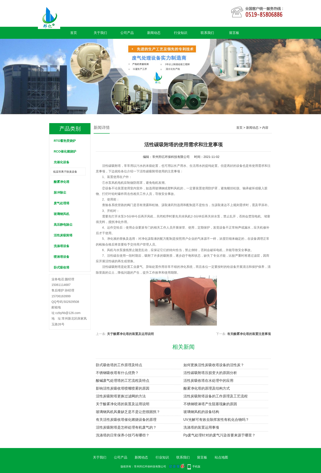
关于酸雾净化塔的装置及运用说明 (130, 334)
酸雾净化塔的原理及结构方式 (206, 388)
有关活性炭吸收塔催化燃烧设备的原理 (126, 419)
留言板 (234, 33)
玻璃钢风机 (61, 214)
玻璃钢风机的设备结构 (201, 412)
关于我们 (100, 33)
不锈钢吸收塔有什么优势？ (117, 373)
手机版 (196, 466)
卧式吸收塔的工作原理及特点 (119, 365)
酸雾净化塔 (61, 182)
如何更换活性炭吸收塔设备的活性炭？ (213, 365)
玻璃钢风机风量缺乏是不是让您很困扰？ (128, 412)
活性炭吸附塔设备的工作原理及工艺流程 (215, 396)
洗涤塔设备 (61, 246)
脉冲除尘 (60, 192)
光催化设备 (61, 162)
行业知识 (180, 33)
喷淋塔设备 (61, 256)
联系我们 (207, 33)
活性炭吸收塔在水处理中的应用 (208, 380)
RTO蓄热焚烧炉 (65, 141)
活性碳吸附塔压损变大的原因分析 (210, 373)
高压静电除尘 (63, 224)
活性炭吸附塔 (63, 235)
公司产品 (127, 33)
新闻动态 (153, 33)
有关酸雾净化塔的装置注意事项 (249, 334)
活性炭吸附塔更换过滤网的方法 (121, 396)
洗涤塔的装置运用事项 (201, 427)
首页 (73, 33)
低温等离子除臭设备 (65, 171)
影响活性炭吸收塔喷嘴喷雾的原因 (122, 388)
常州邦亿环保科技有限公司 (171, 157)
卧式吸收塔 (61, 267)
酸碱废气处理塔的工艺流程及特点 (122, 380)
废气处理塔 (61, 203)
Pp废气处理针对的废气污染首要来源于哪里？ (219, 435)
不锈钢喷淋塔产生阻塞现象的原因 (210, 404)
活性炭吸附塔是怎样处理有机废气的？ (126, 427)
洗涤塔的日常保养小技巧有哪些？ (122, 435)
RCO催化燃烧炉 (65, 151)
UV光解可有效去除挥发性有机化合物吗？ (216, 419)
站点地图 (221, 457)
